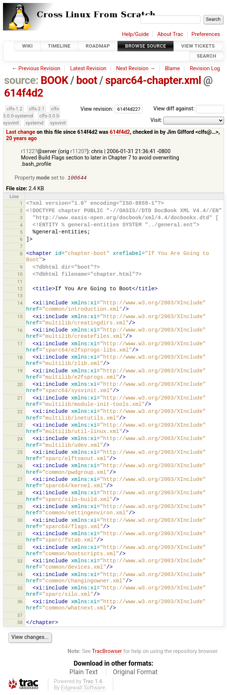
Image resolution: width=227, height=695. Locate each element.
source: (21, 80)
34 (20, 575)
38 (20, 623)
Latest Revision (88, 68)
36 (20, 602)
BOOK (54, 80)
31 (20, 534)
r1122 (28, 151)
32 (20, 548)
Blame (172, 68)
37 (20, 616)
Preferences (205, 34)
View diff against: (188, 109)
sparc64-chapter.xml (153, 80)
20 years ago (21, 138)
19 (20, 371)
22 (20, 412)
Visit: (156, 120)
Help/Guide (135, 34)
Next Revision (132, 68)
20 (20, 385)
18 (20, 358)
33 (20, 562)
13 (20, 296)
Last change (20, 132)
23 (20, 426)
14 (20, 304)
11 (20, 282)
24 (20, 439)
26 (20, 466)
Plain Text (83, 672)
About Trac (170, 34)
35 (20, 589)
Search (206, 56)
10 (20, 275)
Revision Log (205, 68)
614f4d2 (23, 93)
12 (20, 289)
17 (20, 344)
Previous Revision (40, 68)
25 (20, 453)
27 (20, 480)
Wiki (27, 46)
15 (20, 317)
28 (20, 494)
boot (86, 80)
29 (20, 507)
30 (20, 521)
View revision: (97, 109)
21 (20, 398)
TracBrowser (107, 652)
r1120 (77, 151)
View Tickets (198, 46)
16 (20, 331)
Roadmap (98, 46)
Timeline (59, 46)
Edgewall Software (83, 688)
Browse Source (145, 46)
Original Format (135, 672)
